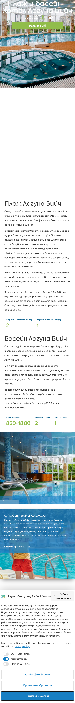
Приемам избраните (37, 685)
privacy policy (22, 646)
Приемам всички (37, 696)
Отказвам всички (37, 674)
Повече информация (62, 596)
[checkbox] (16, 654)
